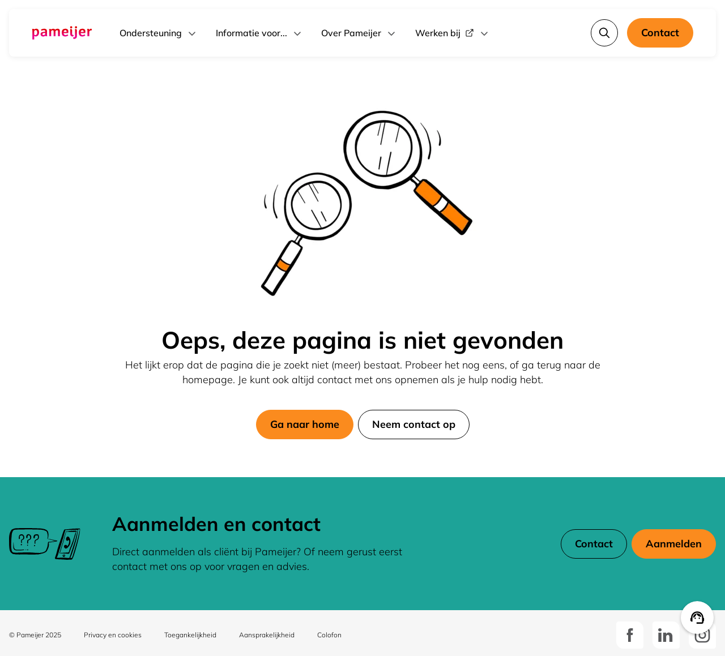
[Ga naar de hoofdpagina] (62, 33)
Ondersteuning (159, 32)
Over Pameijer (359, 32)
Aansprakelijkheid (267, 635)
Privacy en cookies (113, 635)
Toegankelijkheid (190, 635)
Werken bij (452, 32)
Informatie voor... (259, 32)
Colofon (329, 635)
